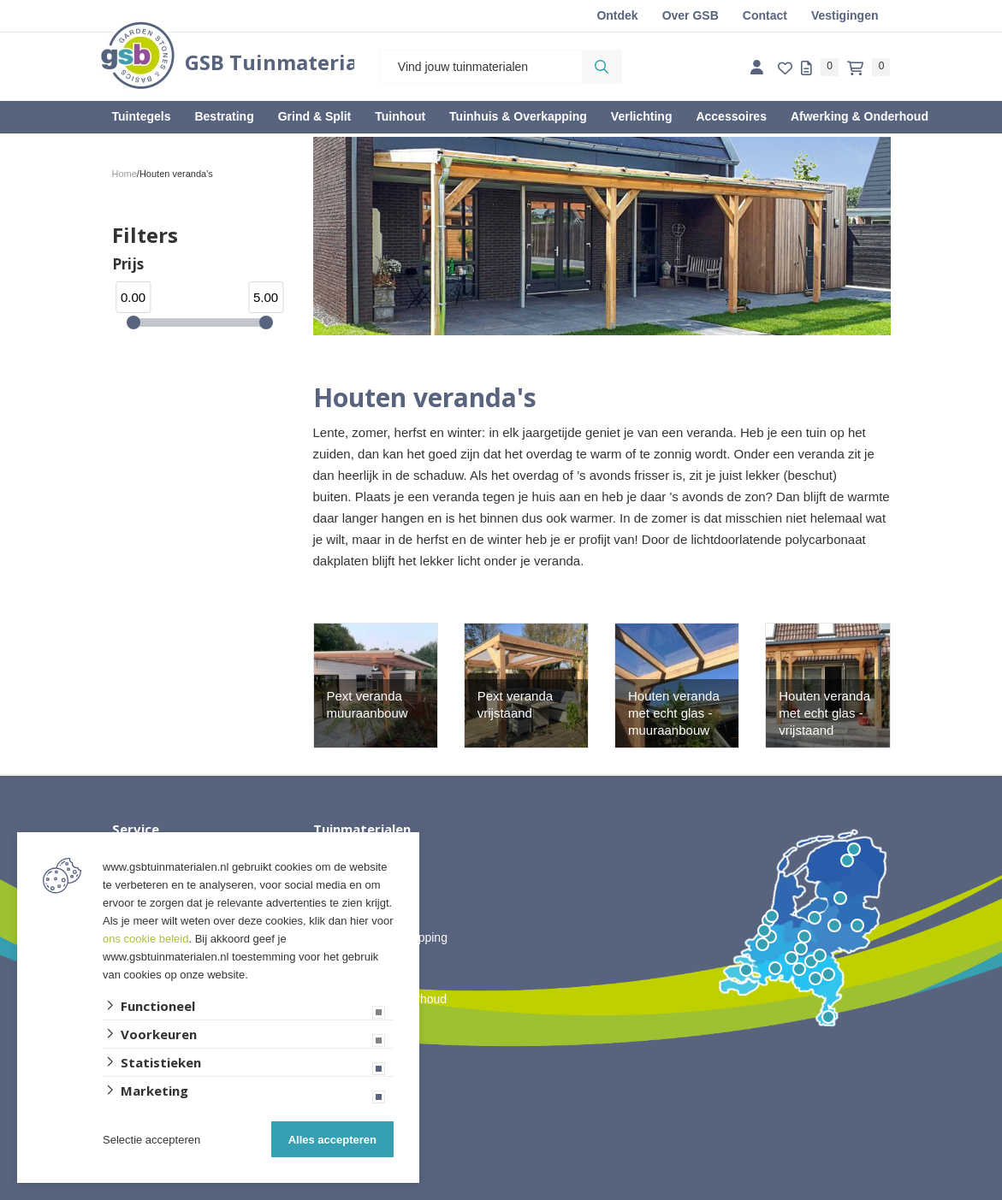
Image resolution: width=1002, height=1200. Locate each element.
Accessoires (731, 116)
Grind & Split (315, 116)
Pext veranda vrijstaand (515, 704)
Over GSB (690, 15)
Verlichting (642, 116)
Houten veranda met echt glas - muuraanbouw (674, 713)
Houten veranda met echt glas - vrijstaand (824, 713)
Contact (765, 15)
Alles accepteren (332, 1139)
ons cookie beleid (145, 938)
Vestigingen (845, 15)
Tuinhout (400, 116)
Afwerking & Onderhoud (859, 116)
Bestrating (223, 116)
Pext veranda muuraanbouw (367, 704)
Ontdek (616, 15)
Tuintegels (141, 116)
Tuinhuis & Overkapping (518, 116)
